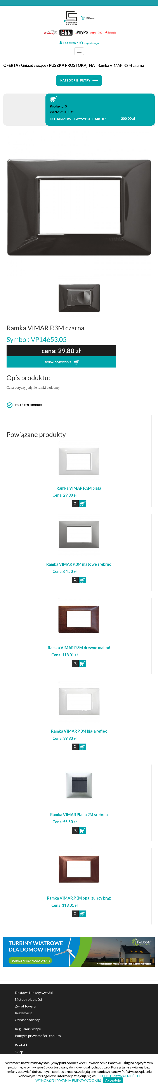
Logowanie (68, 43)
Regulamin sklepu (28, 1029)
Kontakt (21, 1045)
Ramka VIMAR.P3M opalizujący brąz (79, 898)
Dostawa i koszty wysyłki (34, 992)
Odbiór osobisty (27, 1020)
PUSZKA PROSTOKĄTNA (72, 65)
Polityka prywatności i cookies (38, 1036)
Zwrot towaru (25, 1006)
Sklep (19, 1052)
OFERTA (10, 65)
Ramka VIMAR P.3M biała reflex (79, 731)
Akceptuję (113, 1080)
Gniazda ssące (33, 65)
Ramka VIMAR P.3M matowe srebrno (78, 564)
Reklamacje (23, 1013)
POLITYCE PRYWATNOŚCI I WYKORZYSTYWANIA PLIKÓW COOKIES (87, 1078)
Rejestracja (89, 43)
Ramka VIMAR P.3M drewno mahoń (79, 647)
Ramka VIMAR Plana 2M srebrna (79, 814)
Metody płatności (28, 999)
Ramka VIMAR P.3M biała (79, 488)
